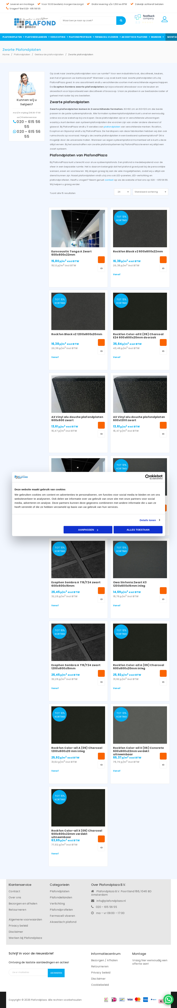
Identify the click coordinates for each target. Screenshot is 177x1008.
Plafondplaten (22, 54)
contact (109, 180)
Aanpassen (88, 529)
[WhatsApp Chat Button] (168, 999)
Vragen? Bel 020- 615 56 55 (23, 8)
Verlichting (57, 904)
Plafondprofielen (61, 910)
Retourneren (17, 910)
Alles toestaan (138, 529)
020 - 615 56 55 (28, 124)
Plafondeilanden (61, 897)
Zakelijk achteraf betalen (147, 4)
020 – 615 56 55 (106, 907)
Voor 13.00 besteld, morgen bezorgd (60, 4)
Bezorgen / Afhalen (104, 960)
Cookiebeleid (100, 985)
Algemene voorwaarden (25, 919)
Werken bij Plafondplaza (25, 938)
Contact (14, 891)
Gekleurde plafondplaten (49, 54)
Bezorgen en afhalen (23, 904)
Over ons (15, 897)
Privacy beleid (18, 926)
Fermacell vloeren (62, 916)
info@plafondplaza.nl (111, 901)
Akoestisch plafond (63, 922)
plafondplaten (112, 126)
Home (6, 54)
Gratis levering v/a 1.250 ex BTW (107, 4)
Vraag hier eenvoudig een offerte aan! (149, 962)
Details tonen (148, 520)
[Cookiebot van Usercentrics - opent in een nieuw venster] (148, 476)
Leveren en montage (20, 4)
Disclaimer (16, 932)
